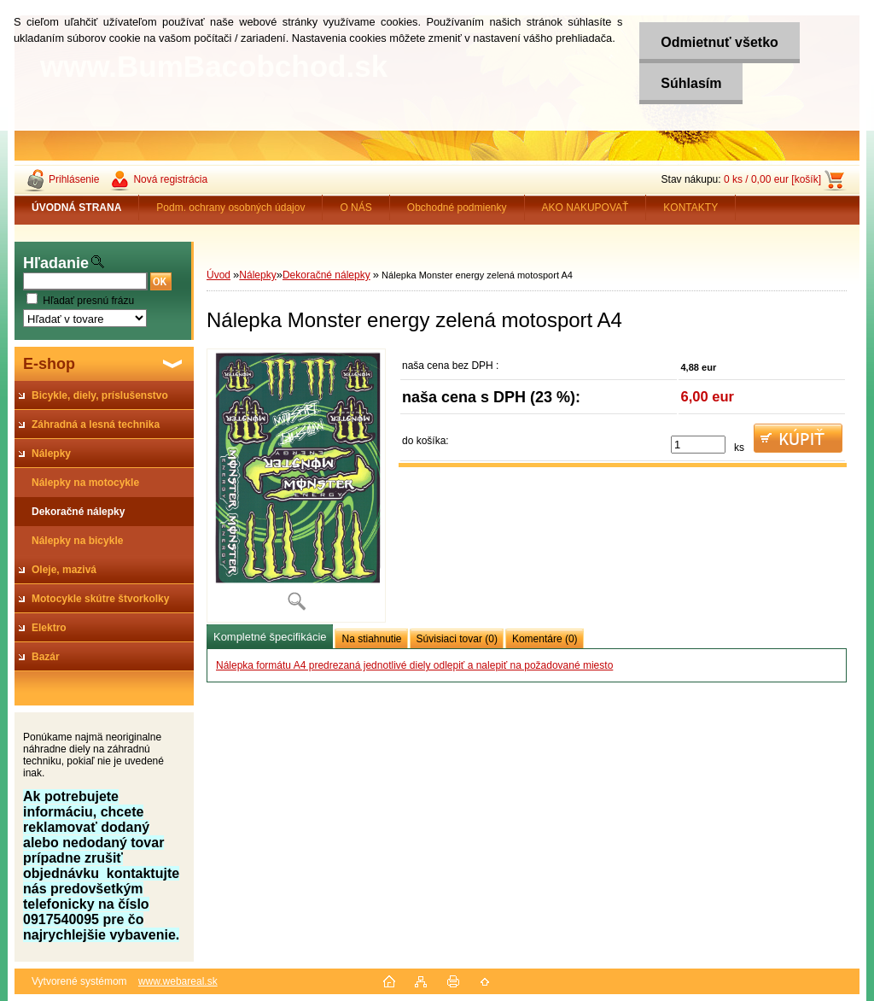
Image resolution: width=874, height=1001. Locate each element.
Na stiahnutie (371, 639)
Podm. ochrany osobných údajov (230, 208)
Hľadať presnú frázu (88, 301)
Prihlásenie (74, 179)
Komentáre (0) (545, 639)
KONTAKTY (690, 208)
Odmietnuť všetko (719, 42)
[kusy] (698, 445)
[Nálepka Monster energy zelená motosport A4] (296, 485)
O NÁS (355, 208)
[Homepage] (77, 207)
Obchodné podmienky (457, 208)
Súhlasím (691, 83)
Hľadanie (56, 263)
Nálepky (257, 275)
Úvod (218, 275)
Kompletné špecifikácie (269, 636)
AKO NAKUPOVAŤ (585, 208)
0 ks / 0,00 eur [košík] (772, 179)
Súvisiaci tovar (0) (457, 639)
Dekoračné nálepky (326, 275)
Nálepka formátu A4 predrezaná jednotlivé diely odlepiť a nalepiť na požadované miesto (414, 665)
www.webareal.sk (178, 981)
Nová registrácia (170, 179)
